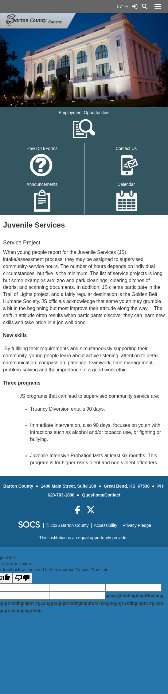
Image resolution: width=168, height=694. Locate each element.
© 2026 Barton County (67, 525)
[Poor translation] (22, 578)
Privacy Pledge (137, 525)
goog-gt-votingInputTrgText (135, 603)
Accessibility (105, 525)
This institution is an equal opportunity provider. (84, 537)
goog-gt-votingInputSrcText (79, 603)
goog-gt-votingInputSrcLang (134, 595)
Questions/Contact (101, 495)
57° (122, 6)
